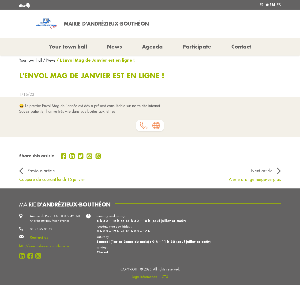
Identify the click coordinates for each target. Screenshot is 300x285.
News (114, 46)
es (279, 5)
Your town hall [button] (68, 46)
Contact (241, 46)
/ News (49, 60)
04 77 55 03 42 (41, 229)
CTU (165, 277)
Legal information (144, 277)
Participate (197, 46)
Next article (262, 170)
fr (261, 5)
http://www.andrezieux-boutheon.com (45, 246)
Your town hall (31, 60)
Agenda (152, 46)
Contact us (39, 237)
